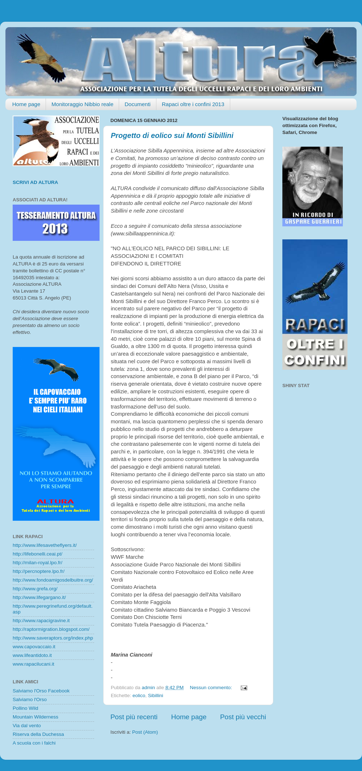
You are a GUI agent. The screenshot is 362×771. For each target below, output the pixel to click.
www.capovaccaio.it (34, 646)
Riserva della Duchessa (38, 734)
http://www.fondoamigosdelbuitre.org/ (53, 580)
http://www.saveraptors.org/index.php (53, 638)
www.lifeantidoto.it (32, 655)
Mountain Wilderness (35, 717)
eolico (138, 695)
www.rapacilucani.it (33, 664)
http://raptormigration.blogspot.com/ (51, 629)
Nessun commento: (211, 687)
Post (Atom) (145, 732)
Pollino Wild (25, 708)
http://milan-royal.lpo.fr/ (37, 562)
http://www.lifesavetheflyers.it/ (45, 545)
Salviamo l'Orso (30, 699)
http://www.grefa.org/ (35, 588)
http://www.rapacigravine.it (41, 620)
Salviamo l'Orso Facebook (41, 691)
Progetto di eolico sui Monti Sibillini (172, 135)
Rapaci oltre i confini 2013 (193, 104)
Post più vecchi (243, 717)
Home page (26, 104)
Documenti (138, 104)
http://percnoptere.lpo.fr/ (38, 571)
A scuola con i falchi (34, 743)
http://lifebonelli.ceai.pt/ (37, 554)
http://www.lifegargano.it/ (39, 597)
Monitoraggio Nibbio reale (82, 104)
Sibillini (155, 695)
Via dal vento (27, 725)
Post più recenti (133, 717)
